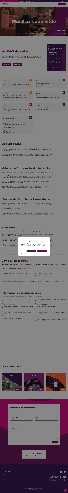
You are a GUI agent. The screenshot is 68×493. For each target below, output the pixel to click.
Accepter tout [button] (42, 250)
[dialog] (34, 246)
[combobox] (46, 238)
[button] (26, 253)
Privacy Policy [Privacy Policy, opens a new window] (37, 248)
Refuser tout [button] (31, 250)
